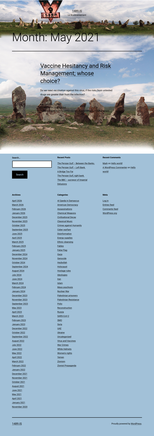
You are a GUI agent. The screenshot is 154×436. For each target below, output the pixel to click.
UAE (59, 328)
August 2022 (18, 341)
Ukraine (61, 332)
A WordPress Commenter (115, 167)
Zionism (61, 361)
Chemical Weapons (66, 213)
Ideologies (62, 275)
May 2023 (17, 308)
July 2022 (16, 345)
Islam (60, 283)
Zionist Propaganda (66, 365)
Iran (59, 279)
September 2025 (20, 229)
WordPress (136, 423)
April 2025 (17, 238)
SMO (59, 320)
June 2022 (17, 349)
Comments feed (110, 209)
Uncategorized (60, 107)
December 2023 (19, 295)
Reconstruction (64, 308)
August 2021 (18, 386)
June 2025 (17, 233)
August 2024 (18, 270)
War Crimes (63, 345)
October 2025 (18, 225)
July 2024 (16, 275)
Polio (59, 303)
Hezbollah (62, 262)
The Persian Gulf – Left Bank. (71, 167)
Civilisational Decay (66, 217)
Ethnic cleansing (65, 242)
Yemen (60, 357)
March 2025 (18, 242)
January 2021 (18, 402)
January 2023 (18, 324)
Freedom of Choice (55, 111)
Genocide (62, 258)
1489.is (77, 11)
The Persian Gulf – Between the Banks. (76, 163)
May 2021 (17, 394)
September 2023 (20, 303)
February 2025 (19, 246)
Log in (106, 200)
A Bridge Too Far (65, 171)
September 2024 (20, 266)
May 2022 (17, 353)
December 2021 (19, 373)
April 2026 (17, 200)
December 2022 (19, 328)
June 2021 (17, 390)
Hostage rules (64, 270)
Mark (105, 163)
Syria (59, 324)
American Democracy (67, 205)
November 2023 (19, 299)
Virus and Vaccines (66, 341)
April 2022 (17, 357)
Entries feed (108, 205)
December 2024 (19, 254)
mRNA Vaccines (71, 111)
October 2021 (18, 382)
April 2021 (17, 398)
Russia (60, 312)
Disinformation (64, 233)
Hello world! (116, 163)
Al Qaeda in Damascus (68, 200)
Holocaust (62, 266)
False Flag (62, 250)
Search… (16, 157)
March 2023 (18, 316)
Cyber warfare (64, 229)
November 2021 (19, 378)
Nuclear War (63, 291)
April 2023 (17, 312)
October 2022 (18, 332)
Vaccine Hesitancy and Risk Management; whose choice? (75, 73)
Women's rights (64, 353)
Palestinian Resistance (68, 299)
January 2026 (18, 213)
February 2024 (19, 287)
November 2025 (19, 221)
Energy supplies (65, 238)
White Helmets (64, 349)
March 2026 (18, 205)
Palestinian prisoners (67, 295)
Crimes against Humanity (69, 225)
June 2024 (17, 279)
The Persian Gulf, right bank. (70, 175)
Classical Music (65, 221)
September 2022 (20, 336)
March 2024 (18, 283)
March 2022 (18, 361)
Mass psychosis (65, 287)
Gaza (59, 254)
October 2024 (18, 262)
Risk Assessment (101, 111)
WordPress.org (110, 213)
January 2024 (18, 291)
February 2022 (19, 365)
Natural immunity (86, 111)
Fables (60, 246)
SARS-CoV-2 (63, 316)
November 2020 (19, 407)
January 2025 (18, 250)
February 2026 (19, 209)
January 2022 (18, 369)
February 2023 (19, 320)
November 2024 (19, 258)
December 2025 (19, 217)
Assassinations (64, 209)
